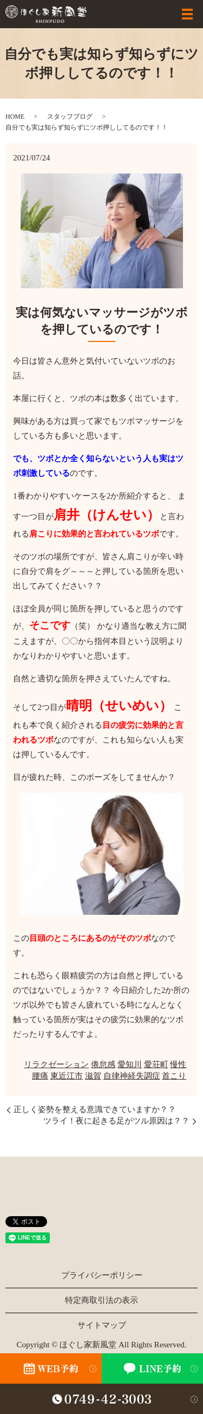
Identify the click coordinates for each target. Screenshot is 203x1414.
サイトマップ (101, 1325)
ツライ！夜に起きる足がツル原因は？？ (116, 1120)
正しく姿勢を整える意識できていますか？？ (95, 1109)
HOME (14, 116)
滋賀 (93, 1075)
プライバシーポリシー (101, 1275)
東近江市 (66, 1075)
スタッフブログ (70, 116)
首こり (174, 1075)
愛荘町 (156, 1064)
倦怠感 (103, 1064)
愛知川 (129, 1064)
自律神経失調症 (131, 1075)
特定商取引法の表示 (101, 1300)
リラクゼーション (56, 1064)
